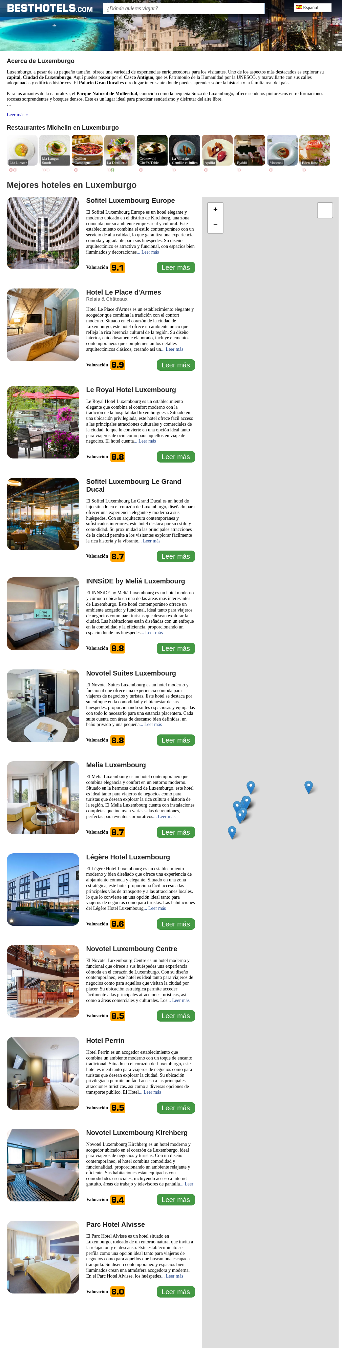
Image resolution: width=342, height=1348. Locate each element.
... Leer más (148, 252)
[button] (237, 808)
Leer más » (17, 114)
